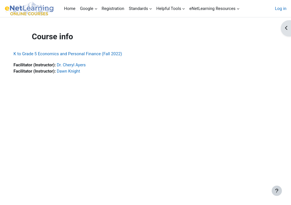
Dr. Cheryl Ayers (80, 65)
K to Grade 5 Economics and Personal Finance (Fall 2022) (76, 53)
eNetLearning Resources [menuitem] (212, 8)
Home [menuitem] (69, 8)
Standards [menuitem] (138, 8)
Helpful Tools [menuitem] (168, 8)
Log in (280, 8)
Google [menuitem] (86, 8)
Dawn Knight (78, 71)
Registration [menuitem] (113, 8)
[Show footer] (277, 191)
